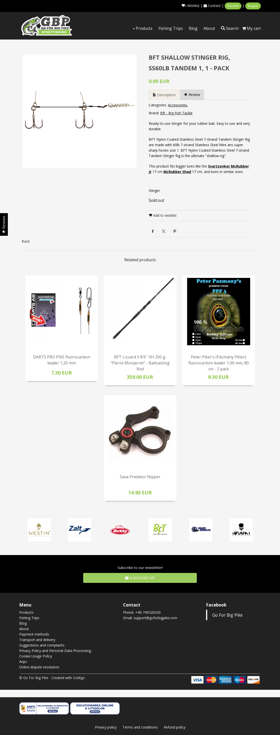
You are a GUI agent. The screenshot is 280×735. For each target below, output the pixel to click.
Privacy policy (106, 727)
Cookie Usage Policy (35, 656)
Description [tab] (164, 94)
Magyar (253, 6)
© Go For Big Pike (33, 677)
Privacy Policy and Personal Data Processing (55, 650)
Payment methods (34, 634)
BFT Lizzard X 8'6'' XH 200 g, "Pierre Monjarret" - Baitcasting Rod (140, 363)
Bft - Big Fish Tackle (176, 113)
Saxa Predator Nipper (140, 476)
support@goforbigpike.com (155, 617)
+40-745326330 (148, 612)
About (209, 28)
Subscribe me (140, 577)
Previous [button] (24, 529)
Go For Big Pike (227, 615)
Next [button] (255, 529)
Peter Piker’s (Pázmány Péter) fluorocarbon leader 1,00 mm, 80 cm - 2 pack (218, 363)
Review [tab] (192, 94)
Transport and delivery (37, 639)
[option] (80, 111)
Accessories (177, 105)
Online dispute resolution (39, 667)
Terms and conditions (140, 727)
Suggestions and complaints (42, 645)
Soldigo (79, 677)
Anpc (23, 661)
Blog (193, 28)
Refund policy (174, 727)
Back (26, 241)
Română (233, 6)
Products (142, 28)
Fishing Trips (170, 28)
